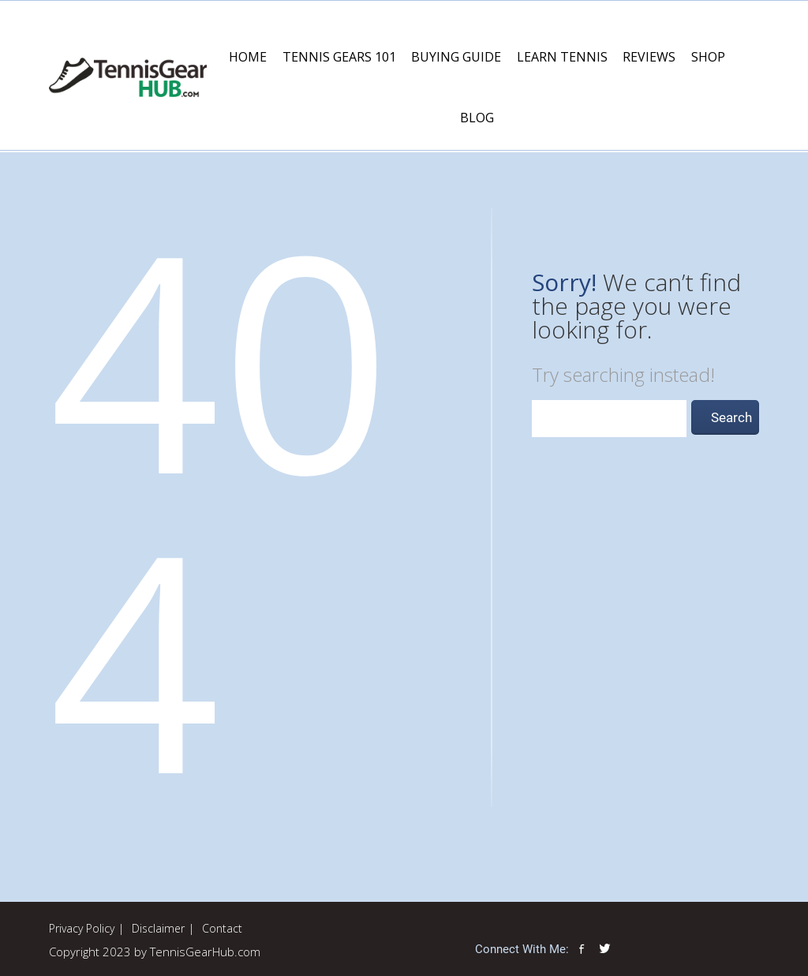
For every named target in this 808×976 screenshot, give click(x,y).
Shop (708, 56)
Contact (222, 928)
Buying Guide (456, 56)
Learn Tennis (562, 56)
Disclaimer (158, 928)
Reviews (649, 56)
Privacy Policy (81, 928)
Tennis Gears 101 (339, 56)
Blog (477, 117)
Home (248, 56)
